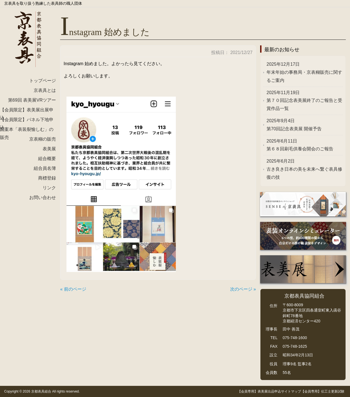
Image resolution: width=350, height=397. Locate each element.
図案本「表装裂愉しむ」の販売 (26, 131)
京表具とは (45, 90)
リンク (49, 187)
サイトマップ (291, 391)
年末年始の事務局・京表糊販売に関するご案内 (304, 72)
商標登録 (47, 178)
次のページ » (243, 289)
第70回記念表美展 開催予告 (294, 124)
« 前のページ (73, 289)
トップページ (42, 80)
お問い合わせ (42, 197)
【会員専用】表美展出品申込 (259, 391)
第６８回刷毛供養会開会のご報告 (300, 145)
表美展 (49, 148)
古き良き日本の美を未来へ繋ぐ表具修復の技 (304, 169)
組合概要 (47, 158)
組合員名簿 (45, 168)
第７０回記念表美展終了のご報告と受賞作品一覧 (304, 100)
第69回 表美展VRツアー (32, 100)
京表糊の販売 (42, 139)
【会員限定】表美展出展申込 (26, 111)
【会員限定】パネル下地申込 (26, 121)
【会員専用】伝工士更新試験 (322, 391)
